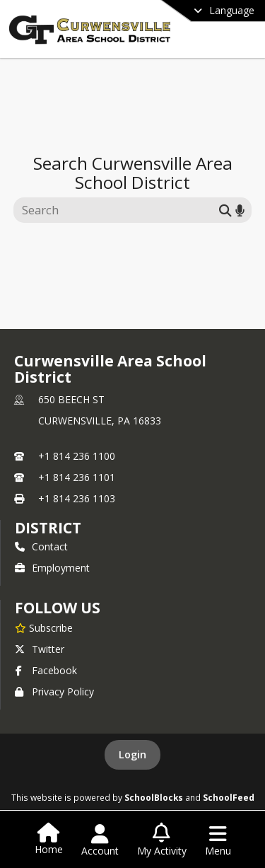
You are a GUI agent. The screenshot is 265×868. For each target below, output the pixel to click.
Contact (41, 546)
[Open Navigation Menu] (218, 840)
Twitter (39, 649)
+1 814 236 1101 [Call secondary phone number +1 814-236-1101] (76, 477)
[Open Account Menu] (100, 840)
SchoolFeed (228, 797)
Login (132, 754)
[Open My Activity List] (162, 840)
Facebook (46, 670)
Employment (52, 567)
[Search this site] (118, 210)
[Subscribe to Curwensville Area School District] (44, 627)
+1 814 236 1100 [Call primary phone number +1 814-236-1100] (76, 456)
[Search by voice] (240, 209)
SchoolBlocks (153, 797)
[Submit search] (225, 209)
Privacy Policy (54, 691)
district (48, 528)
